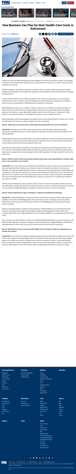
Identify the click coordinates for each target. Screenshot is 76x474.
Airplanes (4, 409)
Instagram (30, 458)
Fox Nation (42, 443)
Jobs (41, 425)
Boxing (61, 409)
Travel (3, 405)
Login (64, 2)
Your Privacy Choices (32, 462)
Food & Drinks (5, 411)
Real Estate (24, 398)
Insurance (4, 383)
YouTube (33, 458)
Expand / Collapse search (60, 3)
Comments (49, 34)
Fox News (42, 441)
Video (23, 421)
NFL (60, 401)
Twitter (43, 34)
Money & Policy (25, 375)
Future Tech (43, 411)
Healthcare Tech (44, 409)
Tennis (60, 415)
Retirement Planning (18, 21)
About (42, 421)
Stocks (42, 373)
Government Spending (27, 373)
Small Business (25, 377)
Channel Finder (44, 423)
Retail (41, 389)
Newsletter (46, 458)
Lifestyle (5, 398)
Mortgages (5, 373)
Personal (23, 401)
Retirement (5, 387)
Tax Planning (5, 389)
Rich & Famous (6, 403)
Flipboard (36, 458)
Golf (60, 413)
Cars (3, 407)
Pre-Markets (43, 391)
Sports (61, 398)
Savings (4, 381)
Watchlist (38, 2)
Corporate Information (46, 435)
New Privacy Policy (21, 462)
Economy (25, 2)
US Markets (43, 375)
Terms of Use (43, 427)
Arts (3, 413)
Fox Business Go (44, 445)
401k (3, 385)
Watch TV (70, 2)
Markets (31, 2)
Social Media (43, 403)
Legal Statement (17, 465)
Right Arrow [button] (73, 13)
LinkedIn (40, 458)
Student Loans (6, 375)
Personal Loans (6, 379)
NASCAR (61, 407)
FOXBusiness (14, 34)
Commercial (24, 403)
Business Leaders (44, 385)
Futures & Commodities (46, 379)
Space (41, 415)
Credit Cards (5, 377)
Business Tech (44, 407)
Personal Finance (16, 2)
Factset (50, 463)
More (43, 2)
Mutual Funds (43, 392)
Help (40, 462)
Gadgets (42, 405)
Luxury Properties (25, 405)
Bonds (41, 381)
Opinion (4, 421)
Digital (41, 401)
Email (55, 34)
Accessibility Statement (46, 439)
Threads (46, 34)
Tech (41, 398)
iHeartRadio (52, 458)
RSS (43, 458)
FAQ (41, 431)
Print (52, 34)
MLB (60, 405)
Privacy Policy (43, 429)
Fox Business (6, 3)
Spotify (49, 458)
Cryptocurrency (44, 377)
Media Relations (44, 433)
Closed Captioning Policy (46, 437)
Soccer (61, 411)
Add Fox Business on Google (66, 34)
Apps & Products (44, 447)
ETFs (41, 383)
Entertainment (6, 401)
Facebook (40, 34)
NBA (60, 403)
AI (40, 413)
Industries (42, 387)
